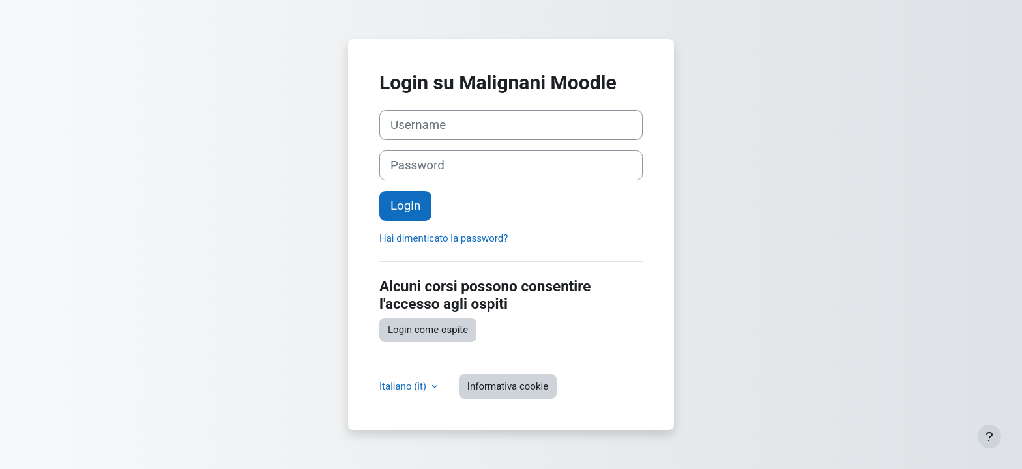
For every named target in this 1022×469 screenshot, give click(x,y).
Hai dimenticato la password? (443, 238)
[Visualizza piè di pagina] (989, 436)
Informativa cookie (507, 386)
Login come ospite (428, 329)
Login (405, 206)
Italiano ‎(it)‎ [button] (404, 386)
